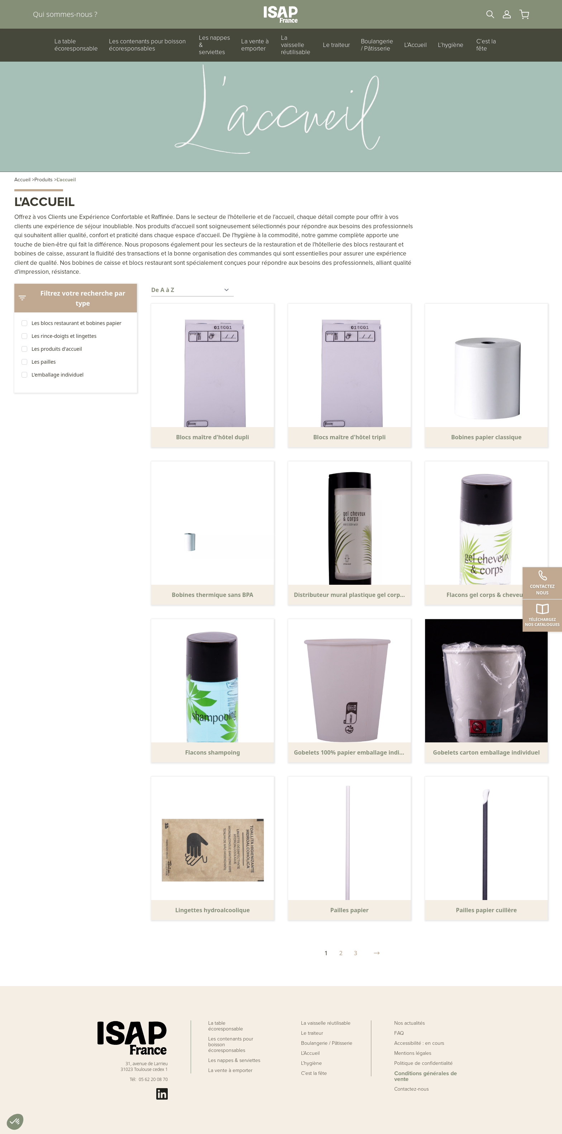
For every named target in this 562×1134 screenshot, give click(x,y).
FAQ (399, 1033)
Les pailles (44, 361)
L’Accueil (415, 45)
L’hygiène (450, 45)
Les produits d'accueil (57, 348)
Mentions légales (412, 1053)
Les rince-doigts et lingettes (64, 335)
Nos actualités (409, 1023)
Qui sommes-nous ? (65, 14)
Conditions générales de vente (425, 1076)
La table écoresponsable (76, 45)
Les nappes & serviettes (214, 45)
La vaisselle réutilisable (295, 45)
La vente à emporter (255, 45)
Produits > (45, 179)
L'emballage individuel (58, 374)
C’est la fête (486, 45)
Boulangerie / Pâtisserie (377, 45)
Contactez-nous (411, 1089)
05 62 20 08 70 (153, 1079)
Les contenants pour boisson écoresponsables (147, 45)
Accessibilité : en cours (419, 1043)
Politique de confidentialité (423, 1063)
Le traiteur (336, 45)
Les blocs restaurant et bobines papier (77, 323)
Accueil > (24, 179)
